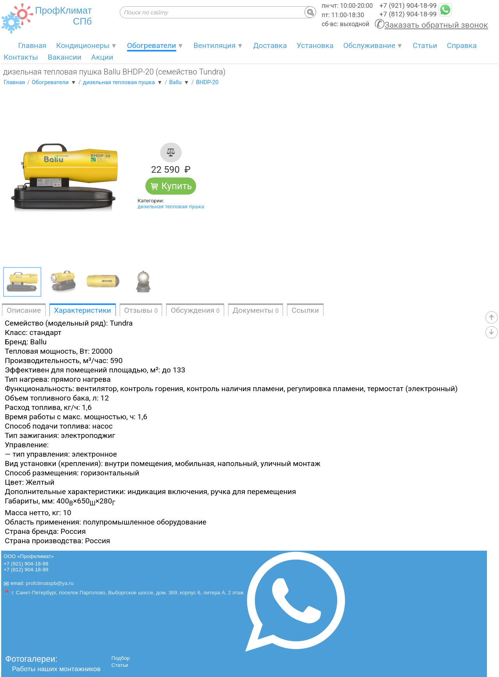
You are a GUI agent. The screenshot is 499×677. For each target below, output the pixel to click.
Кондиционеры (83, 45)
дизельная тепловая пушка (171, 206)
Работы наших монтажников (56, 669)
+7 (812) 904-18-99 (408, 14)
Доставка (270, 45)
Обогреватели (151, 45)
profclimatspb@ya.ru (49, 583)
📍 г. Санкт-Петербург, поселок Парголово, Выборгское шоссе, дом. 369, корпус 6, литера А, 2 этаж (123, 592)
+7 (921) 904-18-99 (408, 5)
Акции (102, 57)
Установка (315, 45)
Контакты (21, 57)
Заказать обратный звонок (436, 25)
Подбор (120, 658)
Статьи (425, 45)
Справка (462, 45)
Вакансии (64, 57)
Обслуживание (369, 45)
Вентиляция (214, 45)
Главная (32, 45)
